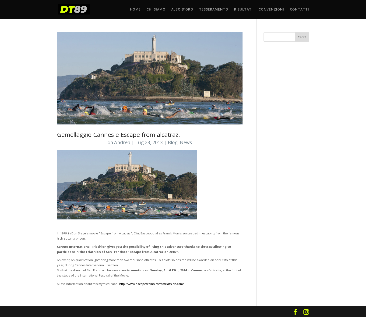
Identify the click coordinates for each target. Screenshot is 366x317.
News (186, 142)
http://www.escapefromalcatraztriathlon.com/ (152, 284)
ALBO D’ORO (182, 9)
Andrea (122, 142)
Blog (173, 142)
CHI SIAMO (156, 9)
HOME (135, 9)
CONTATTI (299, 9)
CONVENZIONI (271, 9)
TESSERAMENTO (213, 9)
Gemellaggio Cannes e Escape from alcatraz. (118, 134)
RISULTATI (243, 9)
